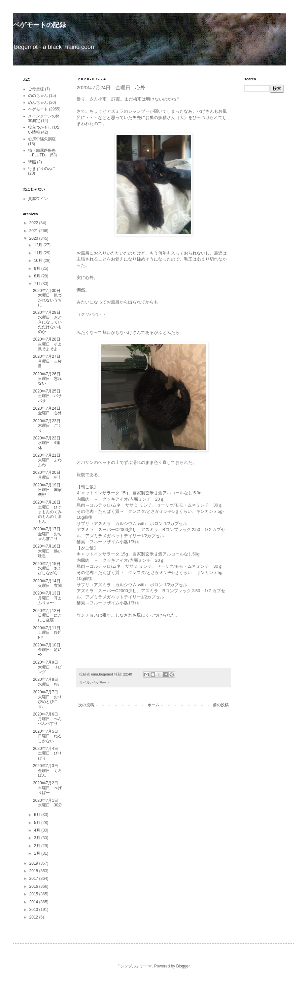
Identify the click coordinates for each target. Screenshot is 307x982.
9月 (37, 268)
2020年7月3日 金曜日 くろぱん (47, 770)
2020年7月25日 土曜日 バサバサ (48, 396)
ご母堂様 (36, 89)
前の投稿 (221, 705)
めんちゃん (38, 102)
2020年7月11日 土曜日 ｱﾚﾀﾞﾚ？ (48, 633)
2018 (34, 871)
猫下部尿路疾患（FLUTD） (42, 152)
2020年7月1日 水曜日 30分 (47, 802)
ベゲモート (101, 682)
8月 (37, 276)
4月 (37, 830)
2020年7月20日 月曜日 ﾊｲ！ (48, 474)
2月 (37, 845)
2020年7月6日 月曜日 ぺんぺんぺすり (47, 719)
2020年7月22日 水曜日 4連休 (48, 443)
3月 (37, 838)
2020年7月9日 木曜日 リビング (47, 667)
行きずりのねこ (42, 168)
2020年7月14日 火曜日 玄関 (47, 583)
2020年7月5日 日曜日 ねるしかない (47, 736)
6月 (37, 814)
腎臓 (32, 162)
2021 (34, 230)
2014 (34, 902)
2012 (34, 917)
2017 (34, 878)
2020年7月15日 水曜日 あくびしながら (48, 568)
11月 (39, 253)
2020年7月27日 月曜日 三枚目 (48, 361)
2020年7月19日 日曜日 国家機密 (48, 490)
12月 (39, 245)
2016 (34, 886)
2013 (34, 909)
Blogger (183, 966)
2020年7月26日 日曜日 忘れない (48, 379)
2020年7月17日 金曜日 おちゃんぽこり (48, 534)
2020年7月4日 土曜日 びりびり (47, 753)
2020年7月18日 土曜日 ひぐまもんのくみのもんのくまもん (48, 512)
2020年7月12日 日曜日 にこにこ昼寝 (48, 615)
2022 (34, 223)
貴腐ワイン (38, 198)
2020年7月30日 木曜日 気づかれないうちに (48, 297)
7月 (37, 283)
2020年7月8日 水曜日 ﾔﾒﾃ (47, 681)
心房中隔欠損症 (42, 139)
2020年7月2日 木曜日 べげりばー (47, 788)
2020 (34, 238)
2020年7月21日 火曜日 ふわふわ (48, 460)
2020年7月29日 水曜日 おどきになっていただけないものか (48, 322)
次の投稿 (86, 705)
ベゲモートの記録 (39, 24)
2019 (34, 863)
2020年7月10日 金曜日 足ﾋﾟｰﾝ (48, 650)
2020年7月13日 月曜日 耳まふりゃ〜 (48, 598)
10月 (39, 260)
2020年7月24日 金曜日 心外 (48, 410)
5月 (37, 822)
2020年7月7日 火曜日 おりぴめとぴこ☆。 (47, 699)
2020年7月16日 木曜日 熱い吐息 (48, 551)
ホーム (153, 705)
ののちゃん (38, 95)
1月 (37, 853)
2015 (34, 894)
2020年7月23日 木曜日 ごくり (48, 426)
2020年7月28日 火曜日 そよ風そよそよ (48, 344)
